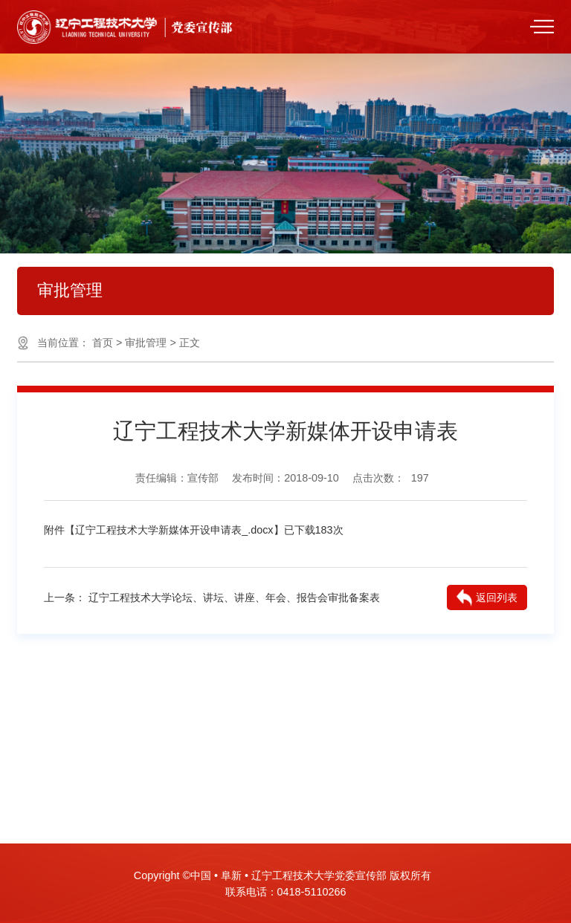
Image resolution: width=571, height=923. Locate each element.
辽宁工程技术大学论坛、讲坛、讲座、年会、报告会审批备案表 (234, 597)
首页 (102, 343)
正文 (189, 343)
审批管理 (146, 343)
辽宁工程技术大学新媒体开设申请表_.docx (174, 530)
